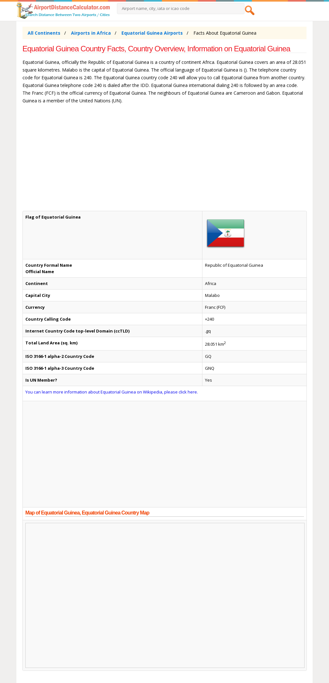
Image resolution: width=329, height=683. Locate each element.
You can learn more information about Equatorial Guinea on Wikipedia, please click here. (111, 392)
